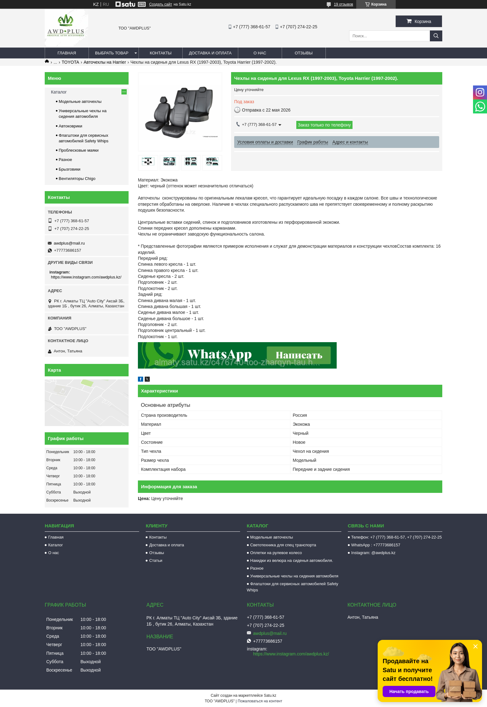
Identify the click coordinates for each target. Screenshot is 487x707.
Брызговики (69, 169)
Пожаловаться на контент (260, 701)
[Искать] (436, 35)
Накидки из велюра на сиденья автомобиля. (291, 560)
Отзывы (303, 53)
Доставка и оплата (210, 53)
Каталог (59, 92)
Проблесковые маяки (78, 150)
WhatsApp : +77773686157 (375, 545)
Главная (66, 53)
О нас (259, 53)
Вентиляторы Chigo (77, 178)
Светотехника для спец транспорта (283, 545)
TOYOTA (70, 62)
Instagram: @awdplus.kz (373, 552)
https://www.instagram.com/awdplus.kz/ (86, 277)
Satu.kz (270, 695)
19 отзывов (343, 4)
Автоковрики (70, 126)
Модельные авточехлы (80, 101)
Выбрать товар (111, 53)
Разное (65, 159)
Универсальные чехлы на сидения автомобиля (294, 576)
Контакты (160, 53)
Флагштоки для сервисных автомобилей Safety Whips (292, 586)
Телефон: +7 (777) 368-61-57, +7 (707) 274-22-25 (396, 537)
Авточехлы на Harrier (105, 62)
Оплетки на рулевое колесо (276, 552)
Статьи (155, 560)
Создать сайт (160, 4)
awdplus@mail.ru (69, 243)
